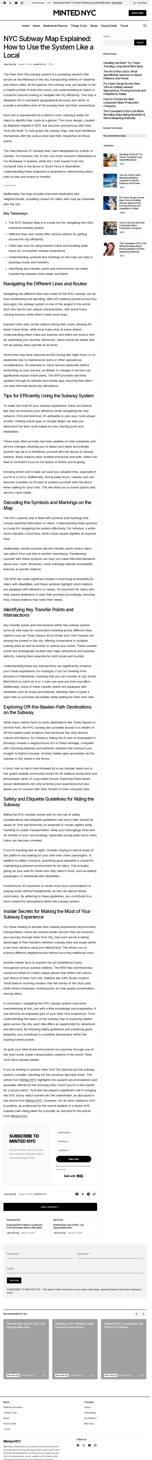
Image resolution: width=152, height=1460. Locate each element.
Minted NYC (28, 1080)
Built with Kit (73, 1176)
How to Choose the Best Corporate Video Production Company (121, 102)
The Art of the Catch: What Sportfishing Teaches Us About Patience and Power (122, 75)
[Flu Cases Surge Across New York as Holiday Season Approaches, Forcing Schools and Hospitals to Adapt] (110, 203)
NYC (49, 3)
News (122, 213)
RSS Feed (89, 1423)
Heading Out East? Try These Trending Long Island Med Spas (82, 3)
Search (106, 36)
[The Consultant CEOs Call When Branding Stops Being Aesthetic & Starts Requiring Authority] (110, 249)
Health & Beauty (38, 3)
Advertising (90, 1412)
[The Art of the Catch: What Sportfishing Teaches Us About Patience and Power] (110, 180)
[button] (139, 3)
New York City (10, 64)
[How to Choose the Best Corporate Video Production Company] (110, 228)
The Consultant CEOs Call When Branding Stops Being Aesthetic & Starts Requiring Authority (124, 114)
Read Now (117, 3)
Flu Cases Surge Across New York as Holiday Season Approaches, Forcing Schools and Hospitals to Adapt (124, 89)
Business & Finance (13, 1407)
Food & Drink (9, 1423)
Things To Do (10, 1412)
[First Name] (73, 1141)
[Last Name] (73, 1150)
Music (6, 1418)
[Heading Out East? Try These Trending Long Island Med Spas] (110, 160)
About (87, 1407)
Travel (6, 1429)
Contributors (90, 1418)
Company (89, 1402)
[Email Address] (73, 1132)
